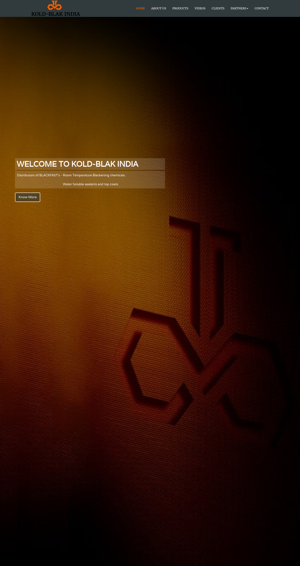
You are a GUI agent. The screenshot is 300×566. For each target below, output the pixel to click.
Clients (218, 8)
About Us (158, 8)
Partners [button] (239, 8)
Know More (28, 197)
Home (140, 8)
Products (180, 8)
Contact (262, 8)
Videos (200, 8)
